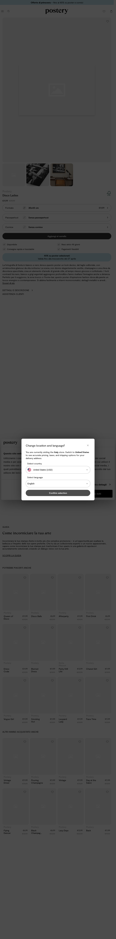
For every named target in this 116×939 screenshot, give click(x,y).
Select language (35, 477)
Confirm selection (58, 493)
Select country (34, 463)
